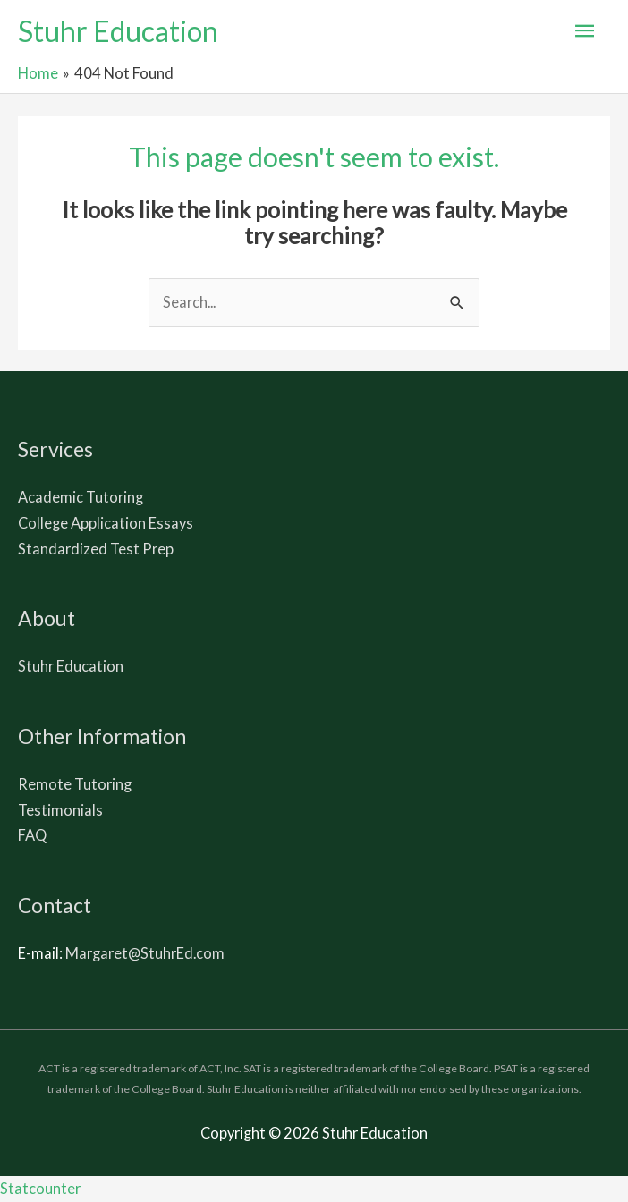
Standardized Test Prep (96, 548)
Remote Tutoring (75, 783)
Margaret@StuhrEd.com (145, 952)
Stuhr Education (118, 30)
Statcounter (40, 1188)
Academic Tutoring (80, 496)
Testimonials (60, 809)
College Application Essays (105, 522)
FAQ (32, 834)
